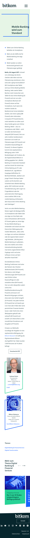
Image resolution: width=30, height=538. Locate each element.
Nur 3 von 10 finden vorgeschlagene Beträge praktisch (14, 497)
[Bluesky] (17, 526)
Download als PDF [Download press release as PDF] (15, 351)
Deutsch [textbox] (24, 531)
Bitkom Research (10, 336)
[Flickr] (28, 526)
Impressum (25, 534)
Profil (8, 387)
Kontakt (23, 521)
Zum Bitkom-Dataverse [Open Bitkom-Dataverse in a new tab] (13, 424)
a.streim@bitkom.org (14, 384)
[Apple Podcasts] (20, 526)
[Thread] (9, 526)
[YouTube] (5, 526)
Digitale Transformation (11, 450)
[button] (23, 465)
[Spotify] (24, 526)
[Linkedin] (2, 526)
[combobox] (25, 531)
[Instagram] (13, 526)
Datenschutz (16, 534)
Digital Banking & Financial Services (14, 448)
